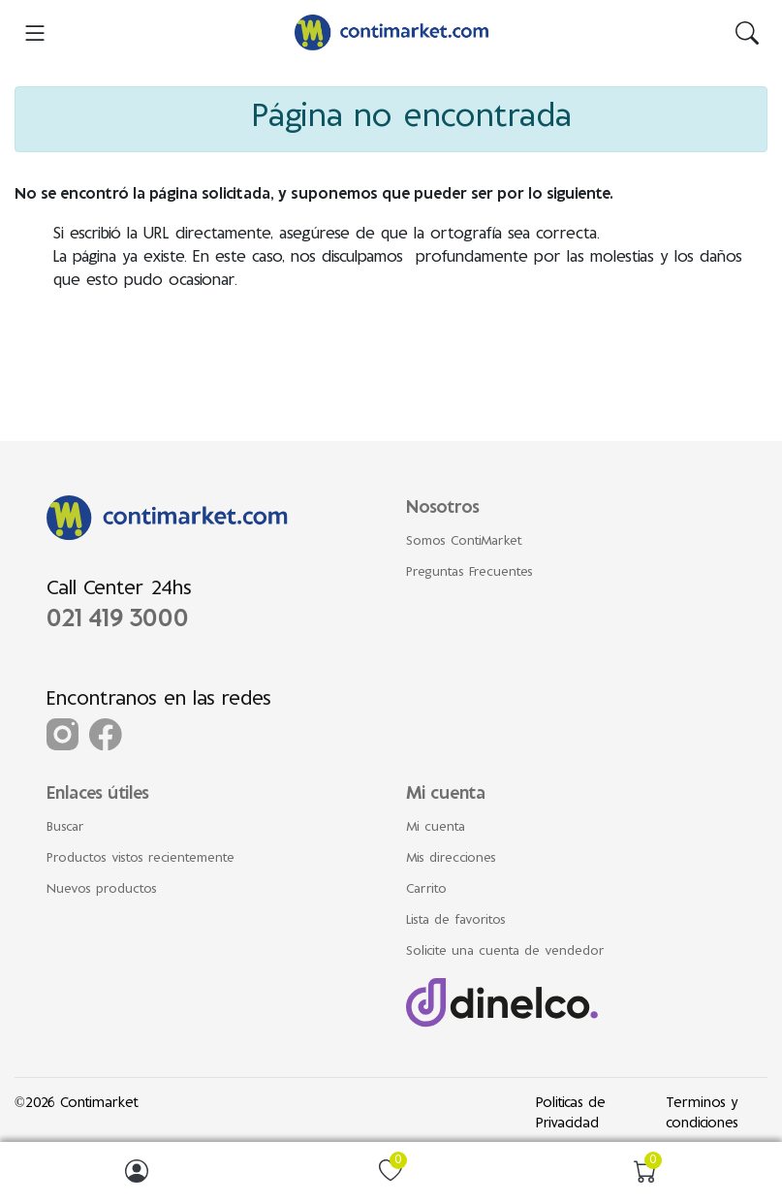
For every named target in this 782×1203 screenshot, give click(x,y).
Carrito (426, 890)
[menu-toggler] (35, 33)
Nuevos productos (102, 890)
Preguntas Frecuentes (469, 573)
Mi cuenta (435, 828)
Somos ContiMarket (464, 542)
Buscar (65, 828)
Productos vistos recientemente (141, 859)
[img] (747, 33)
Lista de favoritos (456, 921)
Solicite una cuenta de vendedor (505, 952)
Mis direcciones (451, 859)
